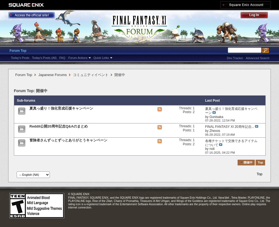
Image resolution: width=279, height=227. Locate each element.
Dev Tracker (235, 58)
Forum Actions (77, 57)
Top (260, 162)
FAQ (62, 57)
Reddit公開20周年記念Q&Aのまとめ (58, 126)
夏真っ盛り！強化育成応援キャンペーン (61, 108)
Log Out (257, 16)
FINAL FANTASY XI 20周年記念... (229, 127)
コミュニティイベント (90, 75)
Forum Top (18, 51)
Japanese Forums (52, 75)
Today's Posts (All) (44, 57)
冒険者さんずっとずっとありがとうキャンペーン (68, 140)
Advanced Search (257, 58)
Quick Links (101, 57)
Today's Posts (20, 57)
